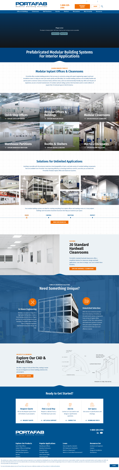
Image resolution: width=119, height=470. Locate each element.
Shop (95, 6)
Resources (99, 12)
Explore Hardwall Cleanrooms (83, 269)
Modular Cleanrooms (22, 450)
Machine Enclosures (45, 448)
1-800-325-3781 (96, 430)
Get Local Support (49, 421)
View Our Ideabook (59, 222)
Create (26, 215)
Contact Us (72, 421)
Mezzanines (76, 12)
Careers (92, 448)
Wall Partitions (47, 12)
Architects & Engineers (96, 446)
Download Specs (94, 421)
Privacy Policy (21, 466)
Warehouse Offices (44, 446)
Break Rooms (43, 450)
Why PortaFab (88, 12)
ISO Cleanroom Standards (70, 448)
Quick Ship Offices (21, 446)
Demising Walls (43, 457)
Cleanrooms (35, 12)
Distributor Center (80, 1)
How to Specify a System (70, 446)
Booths (58, 12)
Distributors (93, 453)
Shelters (66, 12)
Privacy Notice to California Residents (51, 466)
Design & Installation (96, 450)
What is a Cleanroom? (69, 450)
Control (48, 215)
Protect (92, 215)
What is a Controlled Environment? (73, 453)
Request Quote (82, 6)
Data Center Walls (44, 455)
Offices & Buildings (22, 12)
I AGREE (114, 465)
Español (101, 1)
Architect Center (92, 1)
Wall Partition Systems (22, 453)
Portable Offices (44, 453)
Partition (70, 215)
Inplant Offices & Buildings (23, 448)
